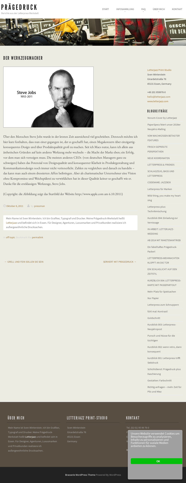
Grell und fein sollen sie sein (23, 261)
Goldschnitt (153, 318)
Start (105, 9)
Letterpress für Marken (159, 189)
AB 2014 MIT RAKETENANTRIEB (164, 240)
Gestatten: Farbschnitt (159, 380)
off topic (10, 237)
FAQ (143, 9)
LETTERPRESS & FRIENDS (160, 164)
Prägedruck (19, 7)
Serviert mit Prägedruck (119, 261)
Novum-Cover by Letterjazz (162, 117)
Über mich (159, 9)
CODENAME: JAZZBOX (159, 182)
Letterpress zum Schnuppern (163, 304)
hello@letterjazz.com (158, 96)
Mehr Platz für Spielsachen (161, 291)
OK (158, 461)
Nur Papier (153, 298)
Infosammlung (125, 9)
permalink (37, 237)
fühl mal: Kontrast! (157, 311)
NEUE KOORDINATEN (158, 158)
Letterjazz (11, 222)
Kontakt (177, 9)
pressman (39, 206)
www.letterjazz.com (157, 101)
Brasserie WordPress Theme (80, 474)
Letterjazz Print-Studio (159, 70)
